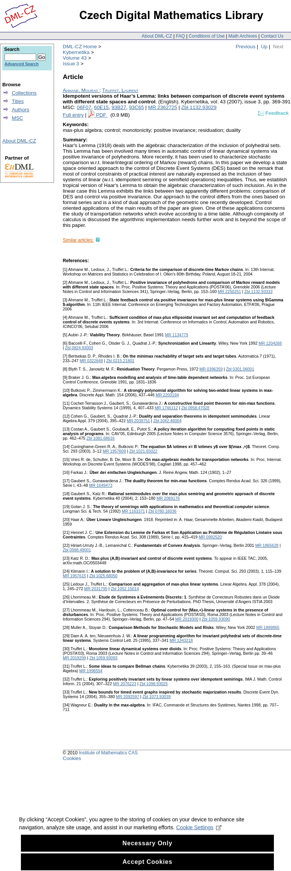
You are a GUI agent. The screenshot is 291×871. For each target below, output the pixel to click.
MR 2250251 (229, 291)
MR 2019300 (187, 619)
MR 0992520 (210, 537)
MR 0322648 (91, 360)
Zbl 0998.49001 (77, 550)
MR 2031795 (95, 588)
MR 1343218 (181, 640)
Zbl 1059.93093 (103, 658)
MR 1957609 (114, 451)
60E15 (101, 107)
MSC (17, 118)
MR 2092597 (127, 696)
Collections (24, 93)
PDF (101, 115)
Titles (18, 101)
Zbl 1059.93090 (216, 619)
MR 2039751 (138, 420)
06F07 (84, 107)
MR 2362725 (162, 107)
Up (264, 46)
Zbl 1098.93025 (154, 683)
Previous (246, 46)
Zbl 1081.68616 (100, 438)
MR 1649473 (100, 485)
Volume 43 (75, 58)
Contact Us (272, 36)
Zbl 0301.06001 (240, 369)
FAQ (180, 36)
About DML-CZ (157, 36)
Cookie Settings (198, 833)
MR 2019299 (74, 658)
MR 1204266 (270, 343)
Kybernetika (76, 52)
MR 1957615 (74, 575)
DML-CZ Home (80, 46)
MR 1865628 (266, 545)
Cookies (72, 758)
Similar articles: (78, 240)
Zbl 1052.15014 (125, 588)
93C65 (136, 107)
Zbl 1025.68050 (103, 575)
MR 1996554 (90, 670)
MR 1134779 (176, 335)
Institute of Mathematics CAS (108, 752)
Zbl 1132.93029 (199, 107)
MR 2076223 (124, 683)
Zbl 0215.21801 (120, 360)
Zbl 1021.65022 (143, 451)
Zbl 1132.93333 (258, 291)
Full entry (73, 115)
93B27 (118, 107)
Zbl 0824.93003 (79, 347)
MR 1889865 (268, 627)
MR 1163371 (133, 511)
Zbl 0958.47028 (195, 407)
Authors (20, 109)
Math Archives (242, 36)
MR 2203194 (167, 395)
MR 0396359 (211, 369)
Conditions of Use (207, 36)
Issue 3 (71, 64)
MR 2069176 (168, 498)
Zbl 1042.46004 (167, 420)
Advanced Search (21, 64)
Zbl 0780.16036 (162, 511)
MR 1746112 (166, 407)
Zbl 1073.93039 (157, 696)
